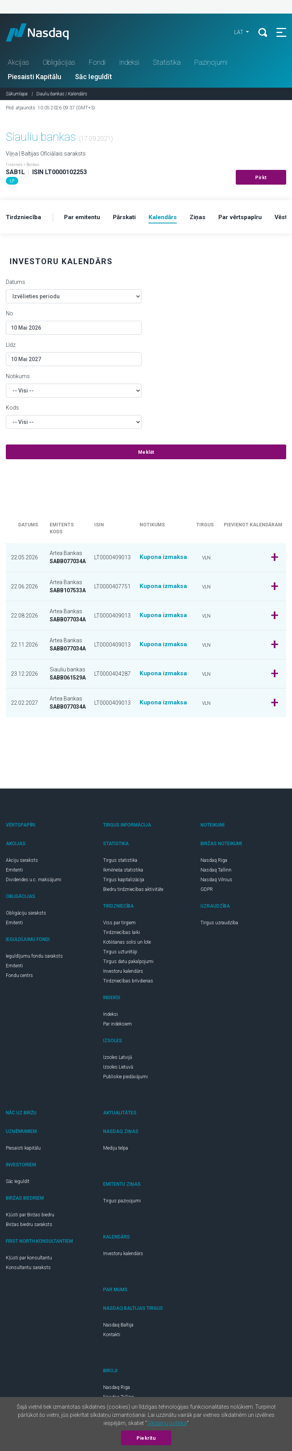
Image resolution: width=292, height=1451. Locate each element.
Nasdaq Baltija (118, 1326)
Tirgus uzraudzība (219, 924)
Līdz (11, 346)
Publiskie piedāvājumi (125, 1078)
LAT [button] (237, 33)
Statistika (167, 63)
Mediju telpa (115, 1149)
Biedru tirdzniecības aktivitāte (133, 891)
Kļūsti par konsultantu (29, 1259)
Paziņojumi (210, 63)
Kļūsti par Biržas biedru (30, 1216)
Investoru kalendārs (123, 972)
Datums (15, 283)
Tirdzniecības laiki (121, 934)
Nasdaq (46, 33)
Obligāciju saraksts (26, 914)
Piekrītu (146, 1438)
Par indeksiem (117, 1025)
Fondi (97, 63)
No (9, 315)
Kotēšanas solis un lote (127, 943)
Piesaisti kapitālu (23, 1149)
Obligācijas (59, 63)
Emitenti (14, 871)
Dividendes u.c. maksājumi (33, 881)
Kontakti (111, 1336)
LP (12, 182)
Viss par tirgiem (119, 924)
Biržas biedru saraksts (29, 1226)
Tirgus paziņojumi (122, 1202)
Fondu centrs (19, 977)
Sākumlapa (17, 95)
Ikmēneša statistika (123, 871)
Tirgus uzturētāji (120, 953)
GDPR (206, 891)
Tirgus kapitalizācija (123, 881)
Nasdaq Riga (213, 862)
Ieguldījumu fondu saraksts (34, 957)
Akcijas (18, 63)
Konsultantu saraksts (28, 1269)
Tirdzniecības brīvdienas (128, 982)
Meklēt (146, 454)
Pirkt (261, 179)
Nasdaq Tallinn (216, 871)
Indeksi (129, 63)
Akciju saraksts (22, 862)
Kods (12, 409)
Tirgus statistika (120, 862)
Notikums (18, 378)
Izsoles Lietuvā (118, 1068)
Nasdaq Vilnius (216, 881)
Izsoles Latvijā (117, 1059)
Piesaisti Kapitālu (34, 78)
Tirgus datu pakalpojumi (128, 963)
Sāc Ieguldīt (93, 78)
